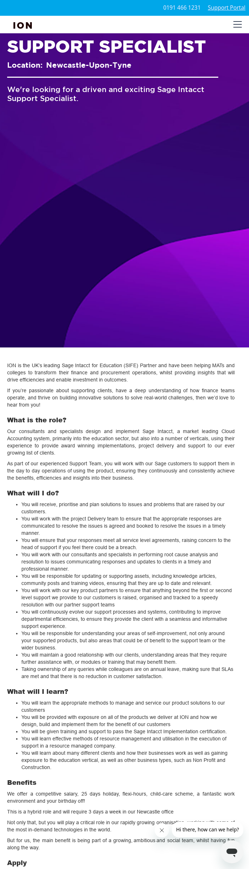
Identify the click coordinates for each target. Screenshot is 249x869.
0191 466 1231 (182, 7)
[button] (236, 24)
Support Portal (226, 7)
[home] (23, 24)
